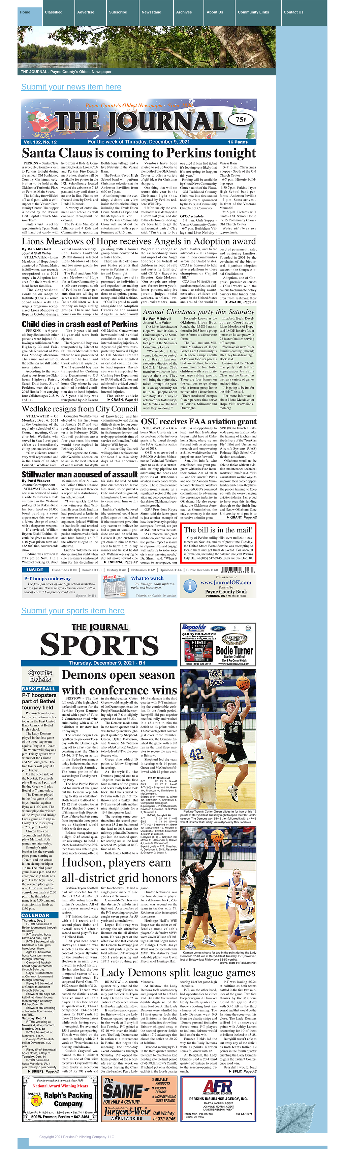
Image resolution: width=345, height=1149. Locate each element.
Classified (54, 12)
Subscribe (118, 12)
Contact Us (294, 12)
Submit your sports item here (73, 610)
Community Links (253, 12)
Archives (184, 12)
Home (25, 12)
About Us (215, 12)
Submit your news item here (71, 86)
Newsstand (151, 12)
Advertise (85, 12)
